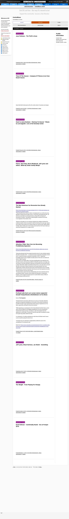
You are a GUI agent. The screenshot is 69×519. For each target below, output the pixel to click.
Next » (40, 467)
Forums (38, 4)
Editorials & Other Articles (5, 40)
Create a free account (5, 30)
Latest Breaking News (6, 38)
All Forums (4, 44)
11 (27, 467)
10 (26, 467)
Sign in (63, 4)
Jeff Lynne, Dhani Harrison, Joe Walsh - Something (32, 345)
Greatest (22, 4)
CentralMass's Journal (40, 6)
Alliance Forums (5, 48)
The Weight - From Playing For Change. (28, 385)
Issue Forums (4, 46)
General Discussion (5, 41)
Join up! (55, 4)
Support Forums (5, 51)
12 (29, 467)
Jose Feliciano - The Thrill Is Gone (26, 36)
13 (31, 467)
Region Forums (5, 50)
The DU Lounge (5, 43)
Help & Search (4, 53)
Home (5, 4)
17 (38, 467)
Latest (13, 4)
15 (34, 467)
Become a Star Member (5, 35)
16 (36, 467)
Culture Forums (5, 47)
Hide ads (47, 4)
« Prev (14, 467)
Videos (30, 4)
